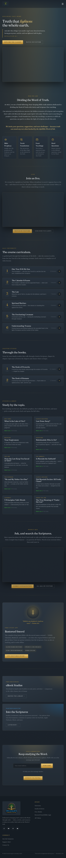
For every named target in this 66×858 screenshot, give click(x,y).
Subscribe (47, 766)
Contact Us (5, 845)
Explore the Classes (12, 42)
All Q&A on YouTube (45, 586)
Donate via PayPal (33, 778)
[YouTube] (8, 828)
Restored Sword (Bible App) (43, 815)
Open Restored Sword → (16, 656)
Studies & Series (39, 809)
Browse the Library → (16, 696)
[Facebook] (4, 828)
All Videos (38, 818)
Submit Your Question (22, 586)
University (38, 806)
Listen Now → (13, 725)
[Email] (17, 828)
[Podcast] (13, 828)
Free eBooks (38, 812)
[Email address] (26, 766)
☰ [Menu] (63, 4)
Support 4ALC (6, 842)
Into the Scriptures (8, 839)
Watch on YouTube (33, 42)
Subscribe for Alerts (43, 231)
